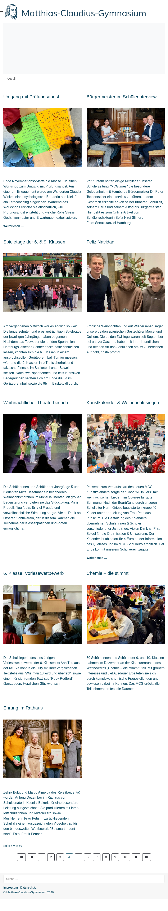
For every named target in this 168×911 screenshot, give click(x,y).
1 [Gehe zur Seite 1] (42, 857)
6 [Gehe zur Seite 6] (88, 857)
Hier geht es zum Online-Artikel (110, 212)
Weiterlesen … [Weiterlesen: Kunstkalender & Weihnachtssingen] (97, 558)
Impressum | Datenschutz (19, 887)
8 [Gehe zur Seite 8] (106, 857)
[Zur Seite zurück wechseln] (32, 857)
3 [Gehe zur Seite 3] (60, 857)
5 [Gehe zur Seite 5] (79, 857)
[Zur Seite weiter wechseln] (136, 857)
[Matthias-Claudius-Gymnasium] (84, 11)
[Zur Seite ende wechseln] (146, 857)
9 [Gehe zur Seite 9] (115, 857)
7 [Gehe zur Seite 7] (97, 857)
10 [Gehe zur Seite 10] (125, 857)
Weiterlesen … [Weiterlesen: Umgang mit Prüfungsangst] (13, 226)
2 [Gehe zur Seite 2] (51, 857)
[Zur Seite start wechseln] (21, 857)
